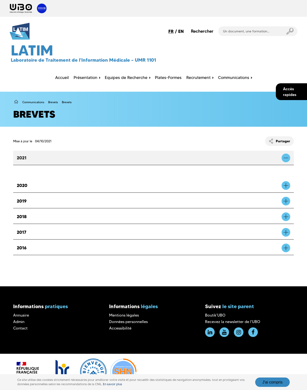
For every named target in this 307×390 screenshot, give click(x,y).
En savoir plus (112, 384)
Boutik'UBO (215, 315)
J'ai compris (272, 382)
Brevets (53, 102)
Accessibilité (120, 328)
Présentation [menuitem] (85, 77)
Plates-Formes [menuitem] (168, 77)
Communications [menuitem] (233, 77)
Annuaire (21, 315)
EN (181, 31)
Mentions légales (124, 315)
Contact (20, 328)
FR (171, 31)
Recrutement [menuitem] (198, 77)
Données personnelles (128, 321)
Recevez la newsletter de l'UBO (232, 321)
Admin (18, 321)
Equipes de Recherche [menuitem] (126, 77)
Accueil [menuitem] (62, 77)
